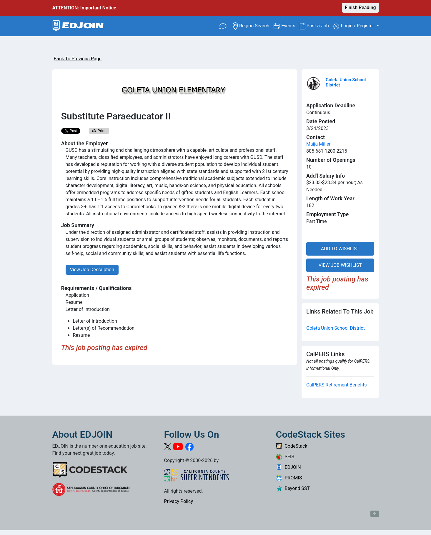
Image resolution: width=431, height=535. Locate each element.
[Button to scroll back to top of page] (374, 514)
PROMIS (289, 478)
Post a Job (316, 25)
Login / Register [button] (354, 26)
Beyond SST (293, 488)
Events (290, 25)
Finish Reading (360, 7)
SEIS (285, 456)
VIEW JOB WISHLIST (340, 265)
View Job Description (92, 269)
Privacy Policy (178, 501)
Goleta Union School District (335, 328)
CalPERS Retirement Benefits (336, 385)
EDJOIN (288, 467)
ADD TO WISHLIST (340, 248)
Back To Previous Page (77, 58)
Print (99, 131)
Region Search (253, 25)
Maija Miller (318, 144)
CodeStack (291, 446)
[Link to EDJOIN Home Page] (78, 26)
